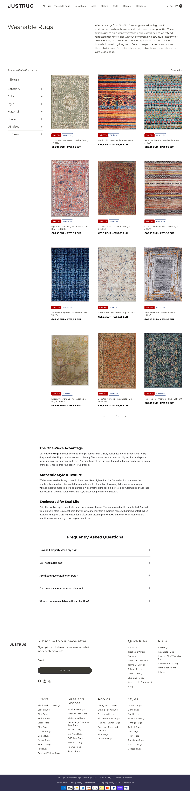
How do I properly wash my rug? (58, 550)
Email (41, 660)
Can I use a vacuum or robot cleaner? (61, 588)
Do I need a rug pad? (51, 562)
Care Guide (101, 52)
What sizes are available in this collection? (64, 601)
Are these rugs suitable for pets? (59, 575)
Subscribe (65, 670)
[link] (102, 416)
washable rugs (51, 453)
